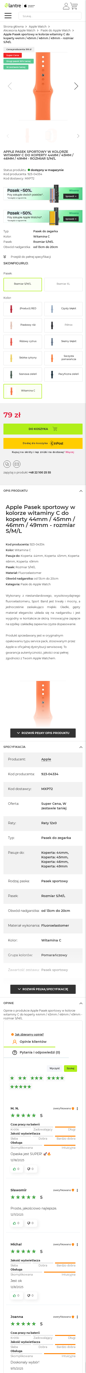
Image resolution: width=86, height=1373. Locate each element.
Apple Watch (38, 26)
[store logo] (24, 5)
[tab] (43, 490)
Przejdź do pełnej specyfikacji (31, 256)
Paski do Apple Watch (56, 30)
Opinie (8, 1003)
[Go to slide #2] (51, 135)
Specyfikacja (14, 747)
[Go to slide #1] (27, 135)
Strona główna (13, 26)
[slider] (43, 1125)
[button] (66, 6)
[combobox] (50, 16)
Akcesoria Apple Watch (19, 30)
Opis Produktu (15, 490)
